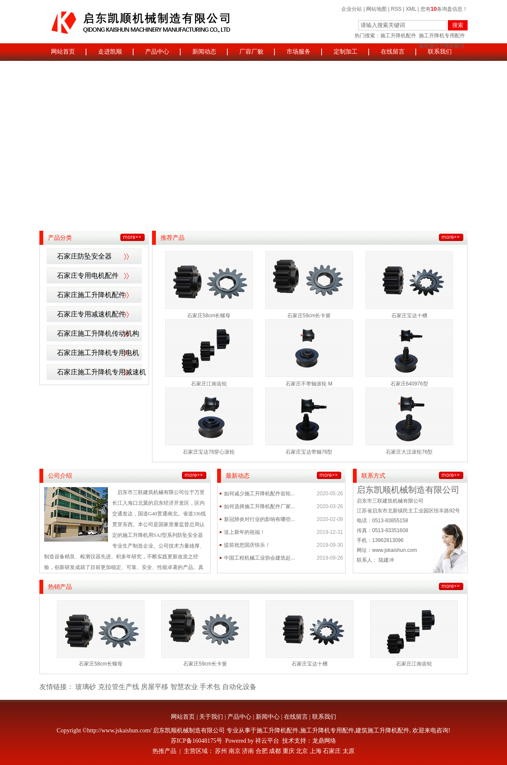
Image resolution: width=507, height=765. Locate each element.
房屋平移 (154, 686)
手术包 (210, 686)
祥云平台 (267, 741)
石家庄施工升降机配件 (91, 294)
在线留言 (393, 51)
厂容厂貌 (251, 51)
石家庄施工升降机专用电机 (98, 352)
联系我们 (440, 51)
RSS (396, 9)
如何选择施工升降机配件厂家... (259, 506)
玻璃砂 (85, 686)
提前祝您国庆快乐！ (247, 545)
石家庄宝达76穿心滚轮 (209, 452)
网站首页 (63, 51)
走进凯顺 (110, 51)
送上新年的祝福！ (244, 532)
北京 (302, 751)
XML (411, 9)
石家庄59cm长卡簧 (309, 316)
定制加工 (346, 51)
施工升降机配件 (398, 36)
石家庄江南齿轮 (209, 384)
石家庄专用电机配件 (88, 275)
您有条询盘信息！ (444, 9)
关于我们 (211, 717)
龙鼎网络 (324, 741)
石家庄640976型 (409, 384)
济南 (248, 751)
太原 (349, 751)
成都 (275, 751)
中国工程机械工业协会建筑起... (259, 558)
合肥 (262, 751)
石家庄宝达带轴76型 (309, 452)
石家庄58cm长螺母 (208, 316)
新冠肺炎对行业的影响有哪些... (259, 519)
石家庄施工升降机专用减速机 (101, 372)
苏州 (221, 751)
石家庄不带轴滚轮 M (309, 384)
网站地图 (376, 9)
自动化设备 (239, 686)
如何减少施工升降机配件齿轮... (259, 494)
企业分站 (351, 9)
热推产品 (164, 751)
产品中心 (157, 51)
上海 (316, 751)
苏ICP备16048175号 (196, 741)
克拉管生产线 (118, 686)
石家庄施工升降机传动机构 (98, 333)
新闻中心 (268, 717)
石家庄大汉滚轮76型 (409, 452)
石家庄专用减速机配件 (91, 314)
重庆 (289, 751)
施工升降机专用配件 (442, 36)
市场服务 (298, 51)
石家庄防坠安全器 (84, 256)
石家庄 (332, 751)
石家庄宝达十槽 (409, 316)
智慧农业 (184, 686)
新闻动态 (204, 51)
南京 (235, 751)
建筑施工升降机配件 (382, 730)
